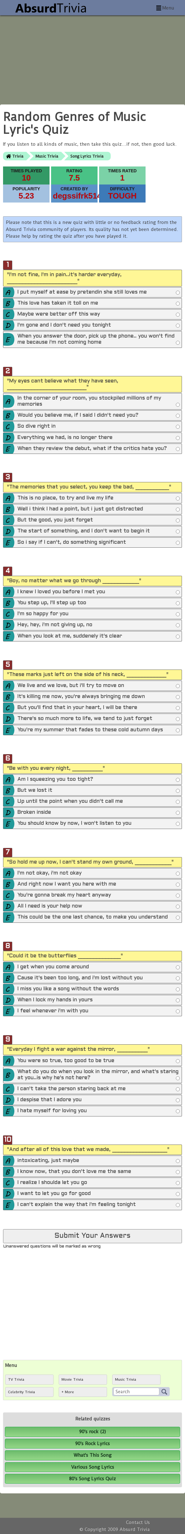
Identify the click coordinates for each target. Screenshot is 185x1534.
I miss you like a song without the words (98, 989)
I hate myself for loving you (98, 1111)
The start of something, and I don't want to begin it (98, 531)
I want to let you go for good (98, 1194)
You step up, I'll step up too (98, 603)
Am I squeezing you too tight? (98, 779)
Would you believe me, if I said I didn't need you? (98, 415)
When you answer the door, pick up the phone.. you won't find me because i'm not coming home (98, 340)
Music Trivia (46, 156)
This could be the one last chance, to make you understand (98, 917)
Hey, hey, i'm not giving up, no (98, 625)
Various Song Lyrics (92, 1467)
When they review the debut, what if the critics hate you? (98, 449)
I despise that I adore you (98, 1100)
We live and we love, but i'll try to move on (98, 686)
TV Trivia (16, 1379)
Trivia (17, 156)
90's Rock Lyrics (92, 1443)
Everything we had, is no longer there (98, 438)
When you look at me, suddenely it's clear (98, 636)
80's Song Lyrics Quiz (92, 1478)
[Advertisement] (92, 58)
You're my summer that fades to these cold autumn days (98, 730)
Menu (168, 8)
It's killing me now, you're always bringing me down (98, 697)
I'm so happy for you (98, 614)
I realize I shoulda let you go (98, 1183)
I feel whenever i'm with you (98, 1011)
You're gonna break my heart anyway (98, 895)
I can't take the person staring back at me (98, 1089)
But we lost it (98, 790)
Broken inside (98, 812)
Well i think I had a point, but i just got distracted (98, 509)
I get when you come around (98, 967)
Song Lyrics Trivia (86, 156)
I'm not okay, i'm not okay (98, 873)
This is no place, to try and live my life (98, 498)
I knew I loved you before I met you (98, 592)
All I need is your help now (98, 906)
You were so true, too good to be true (98, 1061)
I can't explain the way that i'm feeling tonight (98, 1205)
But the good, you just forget (98, 520)
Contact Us (138, 1522)
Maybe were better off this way (98, 314)
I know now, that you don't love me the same (98, 1172)
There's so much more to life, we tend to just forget (98, 719)
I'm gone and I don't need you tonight (98, 325)
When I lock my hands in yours (98, 1000)
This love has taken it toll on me (98, 303)
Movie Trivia (72, 1379)
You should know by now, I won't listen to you (98, 823)
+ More (67, 1392)
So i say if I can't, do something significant (98, 542)
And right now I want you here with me (98, 884)
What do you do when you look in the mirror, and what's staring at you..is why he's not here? (98, 1075)
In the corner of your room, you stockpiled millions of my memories (98, 402)
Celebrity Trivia (21, 1392)
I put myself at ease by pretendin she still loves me (98, 292)
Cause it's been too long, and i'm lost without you (98, 978)
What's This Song (93, 1455)
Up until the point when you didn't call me (98, 801)
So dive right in (98, 426)
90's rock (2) (92, 1431)
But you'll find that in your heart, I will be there (98, 708)
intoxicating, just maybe (98, 1161)
